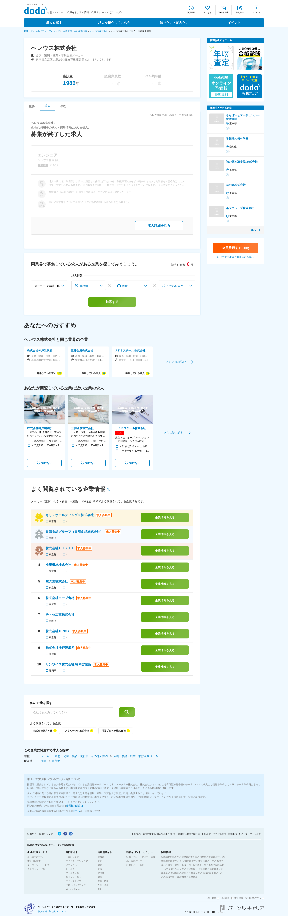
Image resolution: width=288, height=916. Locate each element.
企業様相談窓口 (74, 805)
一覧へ (252, 230)
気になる (207, 12)
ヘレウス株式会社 (99, 31)
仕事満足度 (194, 873)
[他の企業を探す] (72, 712)
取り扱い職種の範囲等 (189, 834)
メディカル (71, 865)
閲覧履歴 (191, 12)
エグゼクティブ (73, 881)
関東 (44, 761)
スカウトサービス (36, 869)
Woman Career (73, 889)
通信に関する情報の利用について (159, 834)
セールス (70, 869)
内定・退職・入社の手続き (188, 865)
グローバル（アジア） (77, 885)
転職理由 (214, 869)
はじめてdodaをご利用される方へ (235, 257)
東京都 (56, 761)
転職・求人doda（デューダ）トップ (42, 31)
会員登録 (240, 12)
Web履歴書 (223, 12)
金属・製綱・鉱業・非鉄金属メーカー (137, 756)
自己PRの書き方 (187, 861)
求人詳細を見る (159, 225)
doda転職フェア (134, 861)
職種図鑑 (181, 877)
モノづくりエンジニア (77, 861)
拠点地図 (225, 898)
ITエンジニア (72, 857)
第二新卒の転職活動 (214, 865)
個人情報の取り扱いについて (52, 911)
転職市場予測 (209, 873)
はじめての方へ (35, 857)
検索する (112, 302)
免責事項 (232, 834)
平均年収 (191, 869)
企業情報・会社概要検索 (75, 31)
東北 (100, 861)
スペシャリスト (73, 877)
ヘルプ (257, 834)
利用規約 (136, 834)
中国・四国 (103, 881)
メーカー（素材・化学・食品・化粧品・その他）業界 (75, 756)
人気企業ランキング (174, 869)
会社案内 (211, 898)
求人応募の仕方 (206, 861)
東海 (100, 869)
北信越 (101, 873)
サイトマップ (245, 834)
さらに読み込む (176, 361)
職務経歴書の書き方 (210, 857)
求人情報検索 (34, 861)
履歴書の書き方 (189, 857)
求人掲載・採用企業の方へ (247, 898)
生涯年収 (202, 869)
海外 (100, 889)
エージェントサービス (38, 865)
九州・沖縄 (103, 885)
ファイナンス (72, 873)
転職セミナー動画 (135, 865)
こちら (76, 810)
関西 (100, 877)
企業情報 (193, 877)
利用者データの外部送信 (214, 834)
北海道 (101, 857)
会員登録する (235, 248)
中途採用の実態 (178, 873)
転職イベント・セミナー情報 (140, 857)
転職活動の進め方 (170, 857)
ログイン (256, 12)
